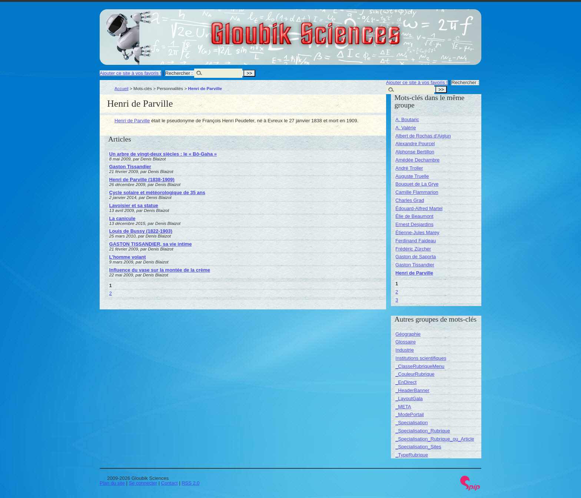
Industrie (404, 350)
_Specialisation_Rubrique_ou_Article (434, 439)
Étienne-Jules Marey (417, 232)
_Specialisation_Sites (418, 446)
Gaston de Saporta (415, 256)
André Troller (409, 168)
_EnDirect (405, 382)
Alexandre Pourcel (415, 143)
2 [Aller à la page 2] (110, 293)
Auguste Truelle (412, 176)
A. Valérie (405, 127)
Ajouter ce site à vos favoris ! (130, 73)
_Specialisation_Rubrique (422, 431)
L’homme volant (127, 257)
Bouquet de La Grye (416, 184)
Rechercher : (179, 73)
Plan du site (112, 483)
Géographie (408, 334)
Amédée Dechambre (417, 160)
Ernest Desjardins (414, 224)
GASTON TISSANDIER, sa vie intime (150, 244)
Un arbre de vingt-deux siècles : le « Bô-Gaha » (163, 154)
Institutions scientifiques (420, 358)
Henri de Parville (132, 120)
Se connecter (143, 483)
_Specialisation (411, 422)
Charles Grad (409, 200)
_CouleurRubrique (415, 374)
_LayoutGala (409, 398)
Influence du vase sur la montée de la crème (159, 270)
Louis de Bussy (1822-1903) (141, 231)
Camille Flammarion (416, 192)
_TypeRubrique (411, 455)
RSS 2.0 (190, 483)
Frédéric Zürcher (413, 249)
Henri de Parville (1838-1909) (142, 179)
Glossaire (405, 342)
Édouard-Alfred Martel (418, 208)
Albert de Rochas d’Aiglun (423, 136)
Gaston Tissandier (130, 166)
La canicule (122, 218)
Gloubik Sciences (347, 28)
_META (403, 406)
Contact (169, 483)
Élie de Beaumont (414, 216)
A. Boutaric (407, 119)
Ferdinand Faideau (415, 240)
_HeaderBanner (412, 390)
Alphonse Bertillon (414, 152)
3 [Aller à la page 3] (396, 300)
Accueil (121, 88)
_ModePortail (409, 414)
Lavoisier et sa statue (133, 205)
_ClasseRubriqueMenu (419, 366)
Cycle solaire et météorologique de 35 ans (157, 192)
